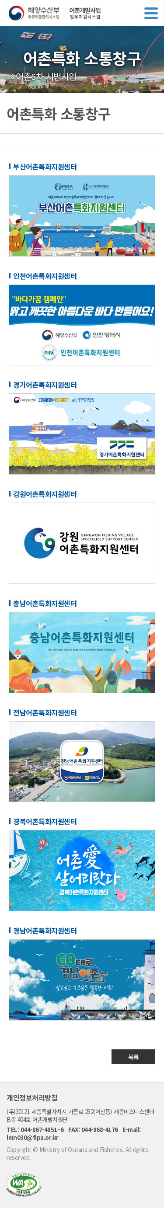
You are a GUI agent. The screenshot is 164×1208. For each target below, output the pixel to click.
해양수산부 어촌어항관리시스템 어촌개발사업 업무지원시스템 (86, 13)
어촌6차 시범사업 (46, 76)
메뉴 (151, 13)
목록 (133, 1056)
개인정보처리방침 (32, 1097)
